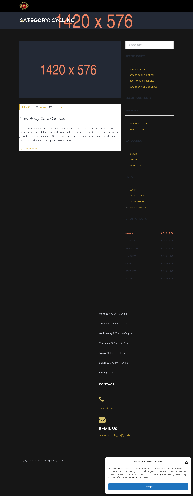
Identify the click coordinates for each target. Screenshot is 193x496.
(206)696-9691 (106, 408)
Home (22, 21)
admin (43, 107)
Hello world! (137, 69)
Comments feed (138, 202)
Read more (28, 148)
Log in (133, 190)
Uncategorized (138, 166)
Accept (148, 486)
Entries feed (137, 196)
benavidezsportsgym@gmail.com (116, 435)
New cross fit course (142, 75)
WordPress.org (139, 207)
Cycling (58, 107)
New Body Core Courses (42, 118)
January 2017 (138, 129)
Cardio (134, 154)
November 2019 (138, 124)
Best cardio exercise (142, 81)
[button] (186, 461)
